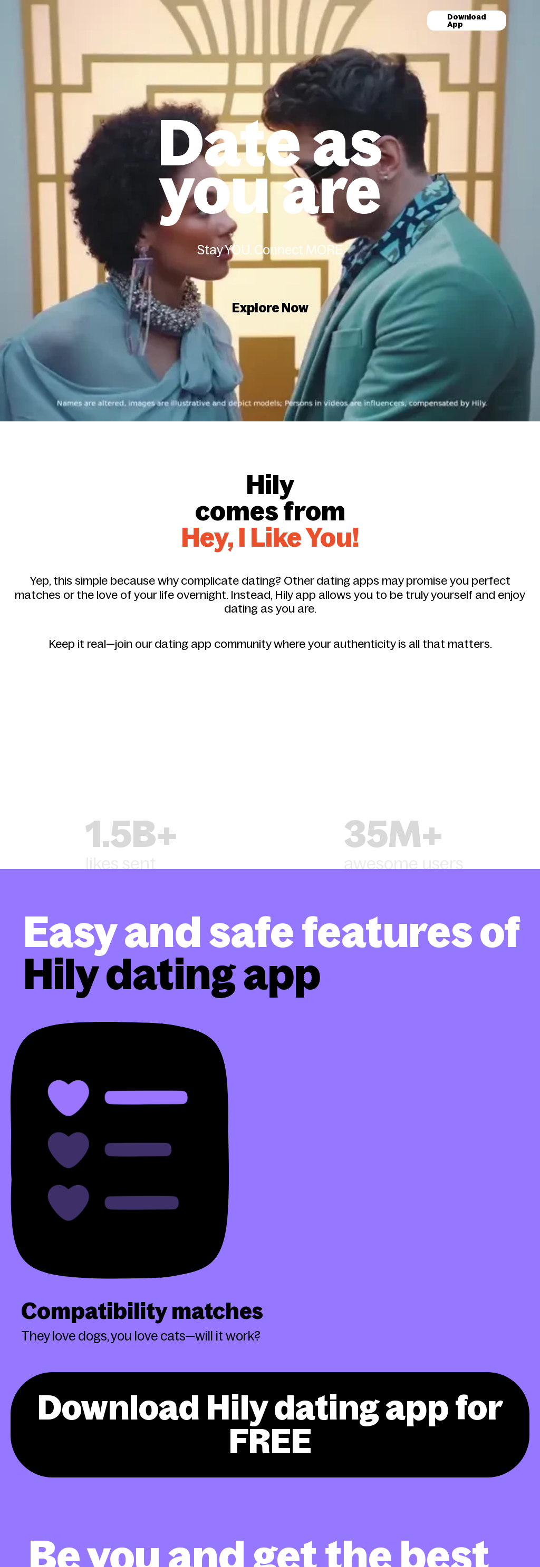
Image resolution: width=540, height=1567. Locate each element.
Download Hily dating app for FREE (270, 1424)
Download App (466, 20)
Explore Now (270, 308)
